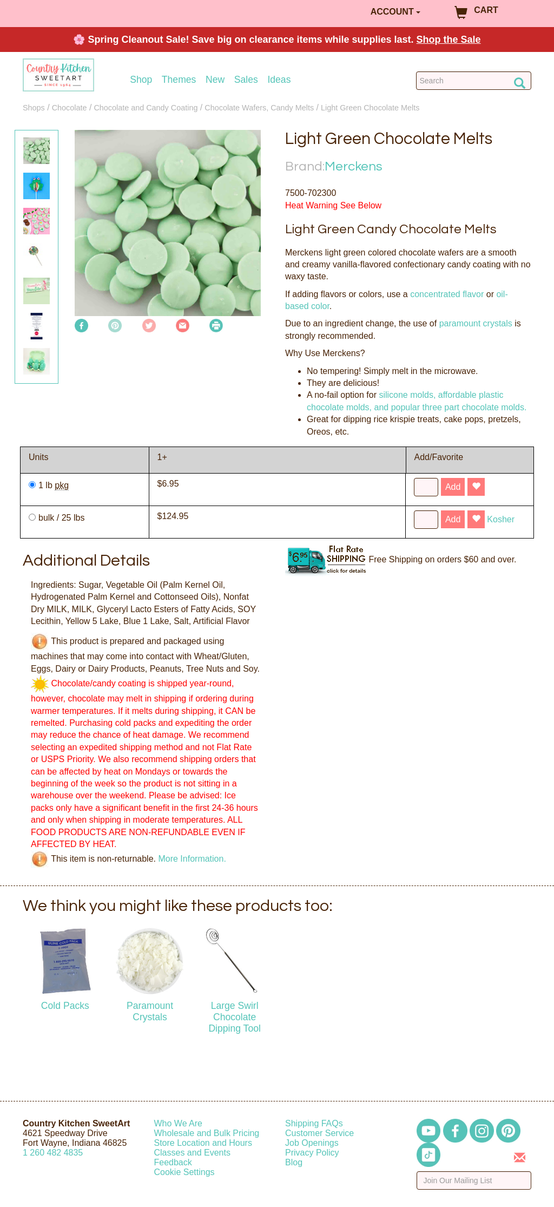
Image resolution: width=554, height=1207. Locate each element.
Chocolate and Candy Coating (145, 107)
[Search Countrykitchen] (473, 80)
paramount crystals (475, 323)
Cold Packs (65, 1005)
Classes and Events (192, 1152)
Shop (141, 80)
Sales (246, 80)
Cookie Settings (184, 1172)
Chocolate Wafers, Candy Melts (259, 107)
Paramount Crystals (150, 1011)
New (215, 80)
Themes (179, 80)
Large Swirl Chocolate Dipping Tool (234, 1017)
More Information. (192, 858)
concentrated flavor (447, 294)
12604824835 (53, 1152)
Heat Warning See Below (333, 205)
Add (452, 486)
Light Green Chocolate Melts (370, 107)
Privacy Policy (312, 1152)
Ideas (279, 80)
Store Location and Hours (203, 1142)
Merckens (353, 166)
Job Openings (312, 1142)
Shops (34, 107)
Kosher (501, 519)
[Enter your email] (474, 1180)
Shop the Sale (449, 39)
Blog (293, 1162)
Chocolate (69, 107)
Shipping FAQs (314, 1123)
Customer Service (319, 1133)
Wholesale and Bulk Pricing (207, 1133)
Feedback (173, 1162)
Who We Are (178, 1123)
